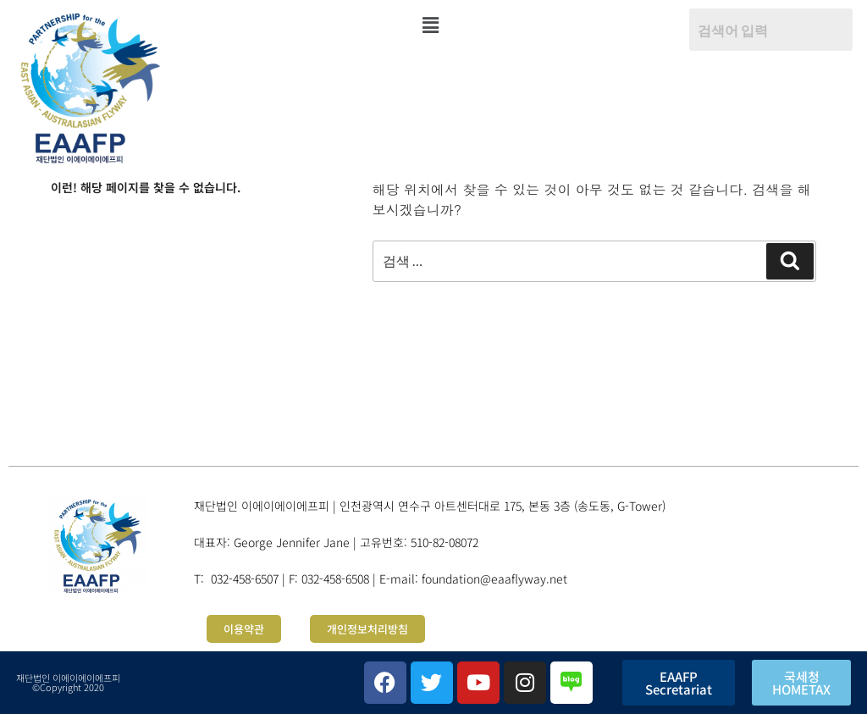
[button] (430, 24)
